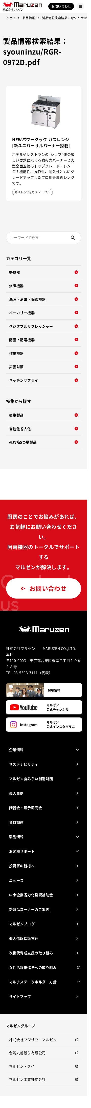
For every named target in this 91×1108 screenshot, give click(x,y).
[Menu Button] (80, 6)
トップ (10, 18)
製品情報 (28, 18)
